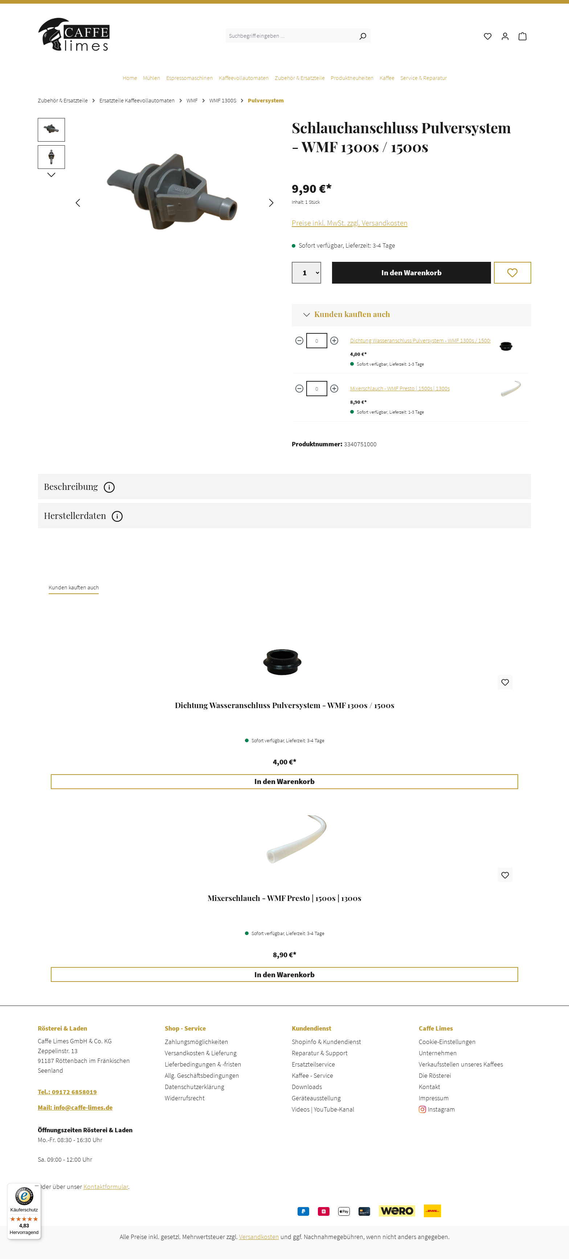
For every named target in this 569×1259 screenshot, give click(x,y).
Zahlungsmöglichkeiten (196, 1041)
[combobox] (290, 35)
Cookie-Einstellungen (447, 1041)
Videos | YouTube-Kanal (323, 1109)
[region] (157, 202)
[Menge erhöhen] (334, 340)
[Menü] (36, 1187)
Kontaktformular (105, 1186)
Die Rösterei (435, 1075)
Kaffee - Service (312, 1075)
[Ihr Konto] (505, 35)
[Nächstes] (271, 202)
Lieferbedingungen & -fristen (203, 1064)
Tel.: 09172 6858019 (67, 1092)
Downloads (307, 1087)
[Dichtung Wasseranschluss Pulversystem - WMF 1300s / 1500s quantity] (316, 340)
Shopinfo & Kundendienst (326, 1041)
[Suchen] (362, 35)
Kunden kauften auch (352, 314)
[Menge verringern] (299, 340)
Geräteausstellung (316, 1098)
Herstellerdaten (83, 515)
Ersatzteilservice (313, 1064)
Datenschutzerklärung (194, 1087)
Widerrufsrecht (185, 1098)
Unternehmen (438, 1053)
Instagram (441, 1109)
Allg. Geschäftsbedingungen (202, 1075)
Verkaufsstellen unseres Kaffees (461, 1064)
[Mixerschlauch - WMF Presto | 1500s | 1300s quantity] (316, 388)
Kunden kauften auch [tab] (74, 587)
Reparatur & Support (320, 1053)
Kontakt (429, 1087)
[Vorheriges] (77, 202)
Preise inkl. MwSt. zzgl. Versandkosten (350, 223)
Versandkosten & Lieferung (201, 1053)
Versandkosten (259, 1236)
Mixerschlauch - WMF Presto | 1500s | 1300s (400, 388)
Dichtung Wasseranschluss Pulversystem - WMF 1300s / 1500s (421, 340)
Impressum (434, 1098)
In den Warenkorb (411, 272)
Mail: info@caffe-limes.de (75, 1107)
